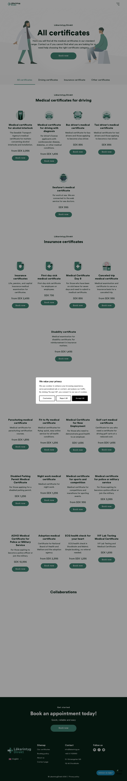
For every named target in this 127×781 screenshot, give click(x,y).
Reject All (64, 398)
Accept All (80, 398)
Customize (47, 398)
